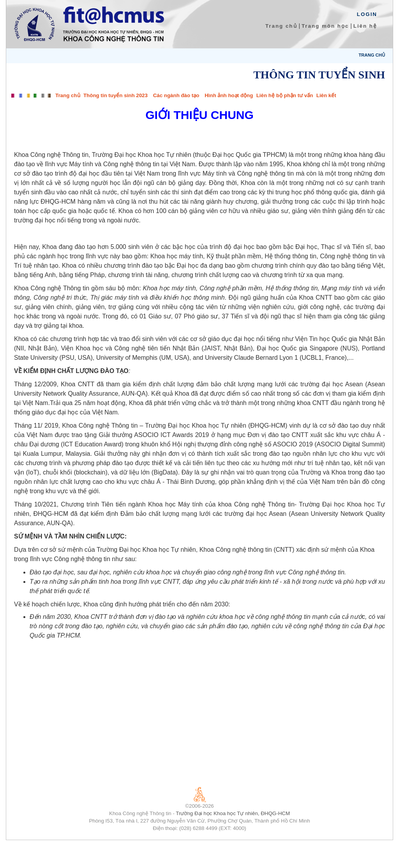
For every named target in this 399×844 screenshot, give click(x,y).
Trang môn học (325, 26)
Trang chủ (281, 26)
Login (367, 14)
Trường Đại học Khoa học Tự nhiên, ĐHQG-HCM (233, 813)
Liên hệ (365, 26)
